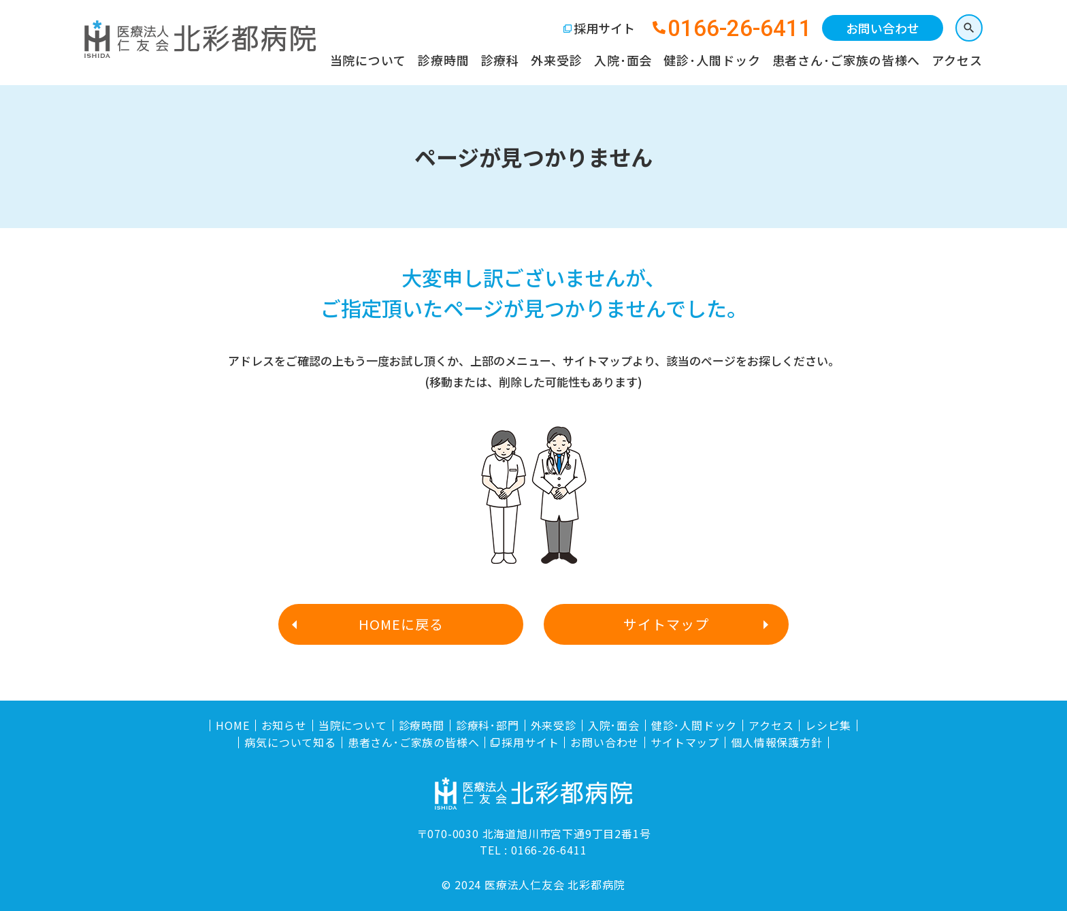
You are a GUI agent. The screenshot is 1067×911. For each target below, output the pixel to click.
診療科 (500, 60)
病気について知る (289, 742)
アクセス (957, 60)
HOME (232, 725)
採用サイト (604, 28)
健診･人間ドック (711, 60)
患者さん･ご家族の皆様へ (846, 60)
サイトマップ (666, 624)
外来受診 (556, 60)
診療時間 (444, 60)
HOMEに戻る (401, 624)
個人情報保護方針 (776, 742)
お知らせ (284, 725)
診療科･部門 (487, 725)
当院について (368, 60)
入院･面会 (623, 60)
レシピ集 (828, 725)
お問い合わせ (882, 28)
